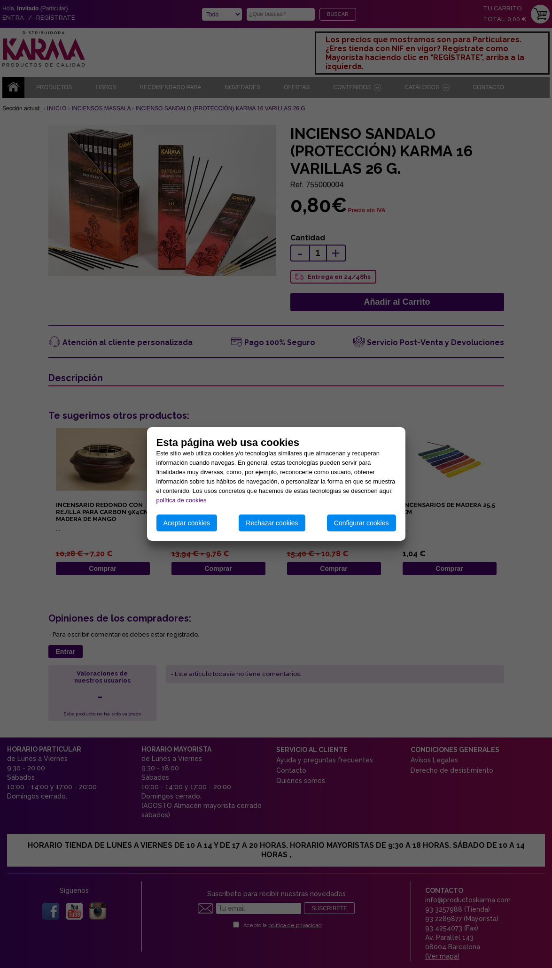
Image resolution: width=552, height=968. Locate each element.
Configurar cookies (361, 523)
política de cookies (181, 500)
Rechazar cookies (272, 523)
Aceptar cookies (186, 523)
